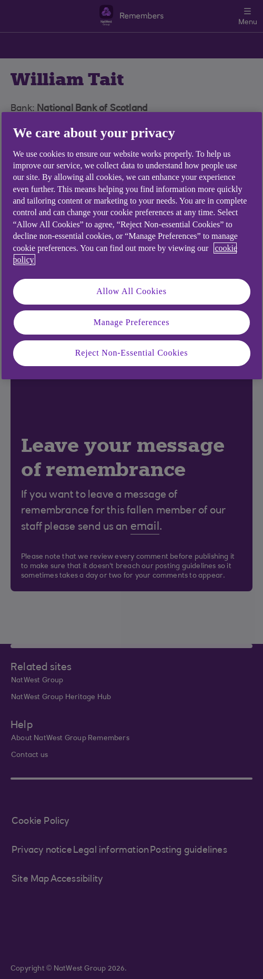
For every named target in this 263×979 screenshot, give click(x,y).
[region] (132, 245)
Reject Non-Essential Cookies (131, 352)
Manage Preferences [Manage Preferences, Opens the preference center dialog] (132, 322)
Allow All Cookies (131, 291)
